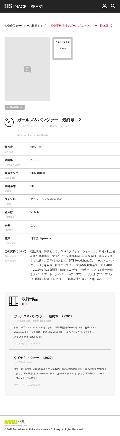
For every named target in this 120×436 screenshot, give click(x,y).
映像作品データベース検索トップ (25, 25)
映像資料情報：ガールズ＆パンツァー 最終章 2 (81, 25)
